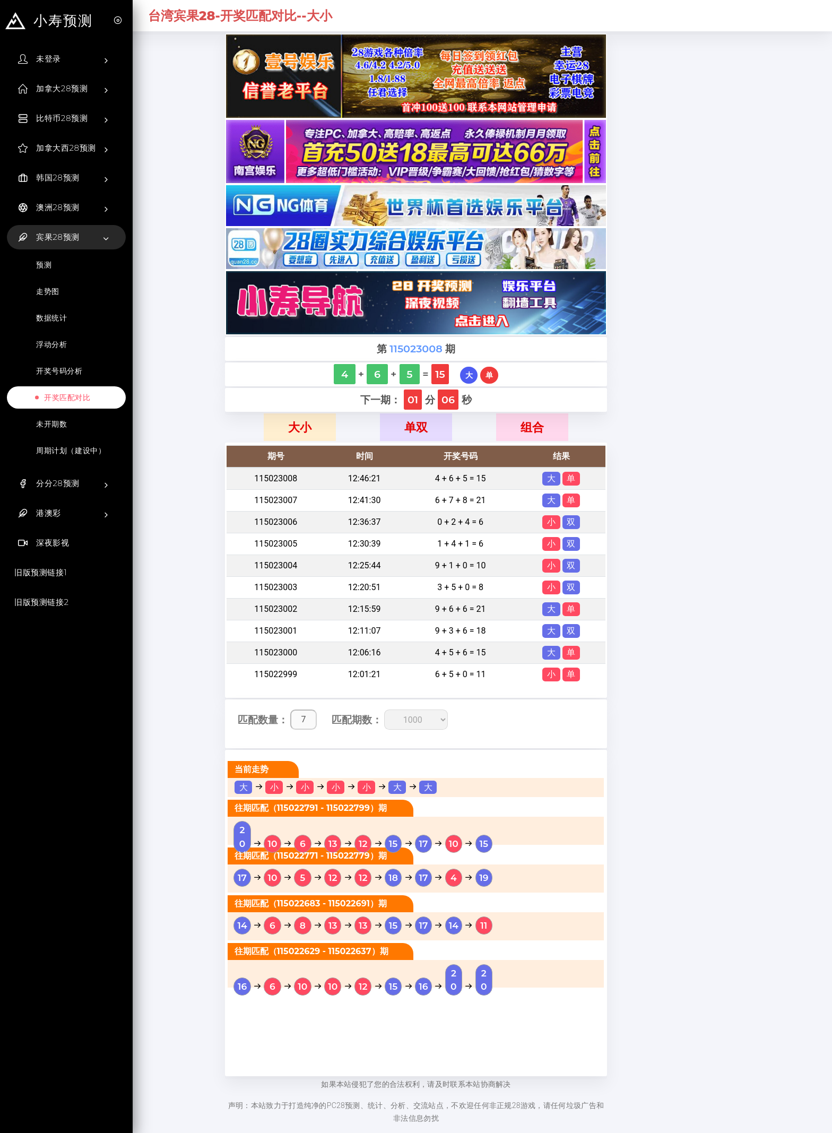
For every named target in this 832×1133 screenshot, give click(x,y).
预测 (43, 265)
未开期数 (51, 424)
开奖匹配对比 (67, 397)
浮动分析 (51, 344)
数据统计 (51, 318)
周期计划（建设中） (71, 450)
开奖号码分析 (59, 371)
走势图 (47, 291)
